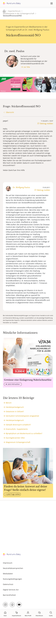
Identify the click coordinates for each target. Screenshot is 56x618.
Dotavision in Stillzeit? (15, 411)
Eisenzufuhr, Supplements (17, 429)
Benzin (9, 403)
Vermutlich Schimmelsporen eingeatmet (22, 416)
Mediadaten (8, 573)
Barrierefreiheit (9, 595)
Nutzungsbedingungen (12, 579)
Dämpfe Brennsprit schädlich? (18, 424)
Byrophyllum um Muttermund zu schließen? (24, 433)
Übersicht (10, 112)
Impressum (7, 563)
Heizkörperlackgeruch (15, 407)
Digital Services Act (11, 590)
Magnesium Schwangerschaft (18, 442)
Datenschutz (8, 584)
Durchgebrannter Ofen (15, 438)
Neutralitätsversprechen (13, 568)
